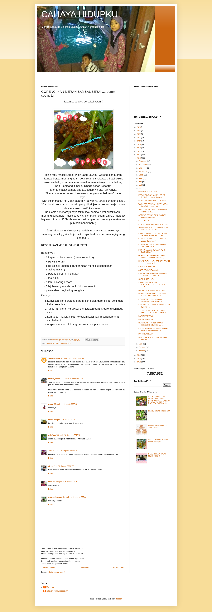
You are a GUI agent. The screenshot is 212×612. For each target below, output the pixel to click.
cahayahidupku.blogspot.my (57, 591)
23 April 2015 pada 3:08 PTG (65, 404)
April (141, 189)
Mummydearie (54, 379)
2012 (139, 362)
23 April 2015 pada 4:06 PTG (68, 435)
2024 (139, 127)
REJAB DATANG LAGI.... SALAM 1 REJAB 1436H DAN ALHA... (152, 295)
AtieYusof (52, 435)
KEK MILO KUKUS (145, 316)
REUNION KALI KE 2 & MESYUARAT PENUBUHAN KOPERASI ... (153, 329)
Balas (50, 371)
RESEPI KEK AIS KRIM (147, 192)
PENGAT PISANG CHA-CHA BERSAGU (154, 224)
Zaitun (51, 451)
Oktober (142, 168)
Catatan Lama (118, 568)
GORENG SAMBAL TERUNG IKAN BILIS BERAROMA (152, 216)
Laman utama (84, 568)
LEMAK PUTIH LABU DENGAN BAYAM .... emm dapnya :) (154, 262)
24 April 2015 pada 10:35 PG (74, 497)
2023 (139, 131)
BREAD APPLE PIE (146, 319)
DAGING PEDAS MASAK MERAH (151, 290)
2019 (139, 144)
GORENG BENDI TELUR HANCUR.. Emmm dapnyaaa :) (152, 240)
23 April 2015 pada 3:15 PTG (65, 420)
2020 (139, 141)
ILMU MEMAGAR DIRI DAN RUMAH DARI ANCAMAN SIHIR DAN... (152, 234)
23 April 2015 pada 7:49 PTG (67, 482)
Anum (50, 404)
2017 (139, 151)
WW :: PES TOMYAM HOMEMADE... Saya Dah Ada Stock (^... (153, 205)
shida (50, 420)
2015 (139, 158)
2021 (139, 137)
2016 (139, 155)
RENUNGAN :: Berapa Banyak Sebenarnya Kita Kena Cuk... (150, 324)
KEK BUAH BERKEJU (147, 267)
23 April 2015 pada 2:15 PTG (72, 358)
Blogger (119, 599)
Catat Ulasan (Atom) (57, 572)
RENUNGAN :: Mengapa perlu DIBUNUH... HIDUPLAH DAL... (151, 300)
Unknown (50, 587)
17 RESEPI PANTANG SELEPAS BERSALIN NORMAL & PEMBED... (153, 311)
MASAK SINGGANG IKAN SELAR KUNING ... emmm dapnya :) (151, 196)
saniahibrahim (54, 358)
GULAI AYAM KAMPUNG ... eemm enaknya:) (159, 441)
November (143, 165)
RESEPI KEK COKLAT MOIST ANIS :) (157, 455)
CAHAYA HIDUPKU (79, 14)
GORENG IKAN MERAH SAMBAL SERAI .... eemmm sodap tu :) (151, 257)
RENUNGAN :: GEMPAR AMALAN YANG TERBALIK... (152, 245)
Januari (142, 351)
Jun (140, 182)
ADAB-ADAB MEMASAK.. (148, 270)
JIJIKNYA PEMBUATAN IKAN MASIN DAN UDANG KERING (153, 229)
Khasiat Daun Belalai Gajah (159, 411)
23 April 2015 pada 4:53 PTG (65, 451)
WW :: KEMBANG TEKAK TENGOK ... (153, 201)
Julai (141, 178)
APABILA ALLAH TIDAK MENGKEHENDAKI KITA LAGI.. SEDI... (152, 284)
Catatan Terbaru (48, 568)
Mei (140, 185)
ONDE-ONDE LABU (146, 279)
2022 (139, 134)
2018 (139, 148)
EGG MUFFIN (143, 221)
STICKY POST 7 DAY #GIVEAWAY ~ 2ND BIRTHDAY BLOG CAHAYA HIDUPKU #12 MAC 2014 (159, 400)
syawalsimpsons (55, 497)
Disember (143, 161)
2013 (139, 358)
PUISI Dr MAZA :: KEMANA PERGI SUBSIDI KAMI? (152, 251)
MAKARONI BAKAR (146, 334)
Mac (141, 344)
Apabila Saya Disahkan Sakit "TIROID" (157, 426)
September (143, 171)
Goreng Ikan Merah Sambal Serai (59, 343)
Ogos (141, 175)
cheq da (51, 482)
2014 (139, 355)
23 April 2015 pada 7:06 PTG (62, 466)
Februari (142, 347)
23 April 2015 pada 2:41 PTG (72, 379)
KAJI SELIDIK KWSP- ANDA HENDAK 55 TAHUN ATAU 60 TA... (153, 275)
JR (49, 466)
